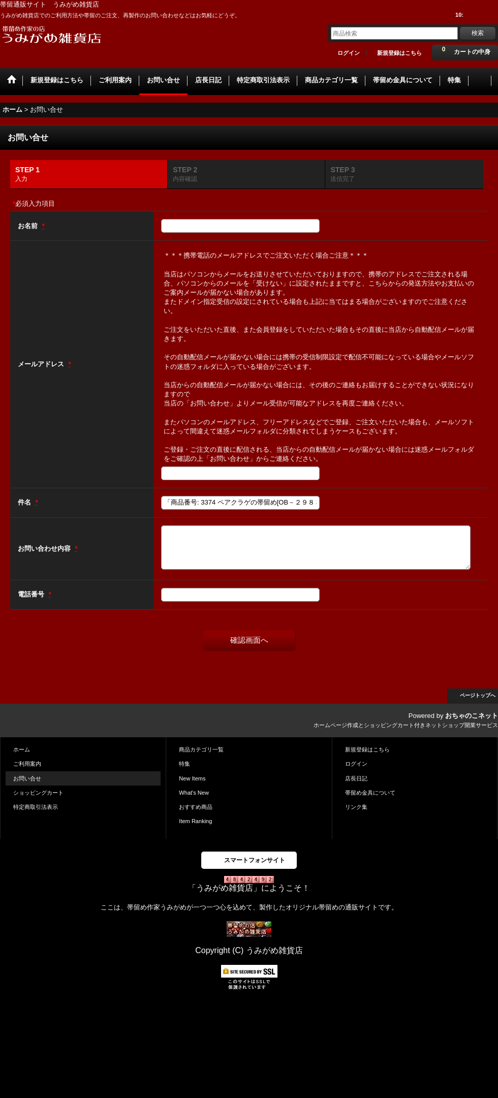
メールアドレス (42, 364)
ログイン (348, 53)
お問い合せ (27, 778)
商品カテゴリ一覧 (201, 749)
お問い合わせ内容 (45, 548)
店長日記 (356, 778)
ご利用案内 (27, 764)
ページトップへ (477, 695)
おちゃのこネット (471, 715)
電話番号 (32, 594)
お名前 (29, 226)
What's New (194, 793)
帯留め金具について (370, 793)
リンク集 (356, 807)
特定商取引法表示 (35, 807)
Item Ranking (195, 821)
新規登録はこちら (399, 53)
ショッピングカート (38, 793)
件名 (25, 502)
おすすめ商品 (195, 807)
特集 (184, 764)
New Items (192, 778)
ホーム (21, 749)
